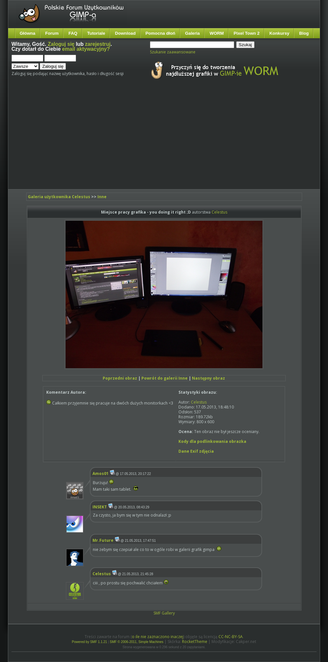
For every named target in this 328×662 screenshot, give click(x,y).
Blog (304, 33)
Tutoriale (96, 33)
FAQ (73, 33)
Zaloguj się (61, 44)
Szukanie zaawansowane (172, 52)
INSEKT (99, 507)
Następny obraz (208, 378)
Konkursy (279, 33)
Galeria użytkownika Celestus (59, 196)
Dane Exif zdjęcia (196, 451)
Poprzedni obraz (120, 378)
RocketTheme (194, 641)
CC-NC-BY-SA (230, 636)
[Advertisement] (91, 140)
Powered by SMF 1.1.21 (89, 642)
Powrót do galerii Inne (164, 378)
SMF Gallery (164, 613)
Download (125, 33)
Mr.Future (102, 540)
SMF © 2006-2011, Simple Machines (137, 642)
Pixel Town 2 (246, 33)
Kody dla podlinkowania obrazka (212, 441)
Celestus (219, 212)
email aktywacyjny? (86, 49)
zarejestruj (98, 44)
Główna (27, 33)
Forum (52, 33)
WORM (217, 33)
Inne (102, 196)
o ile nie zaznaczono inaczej (157, 636)
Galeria (192, 33)
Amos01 (100, 473)
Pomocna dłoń (160, 33)
